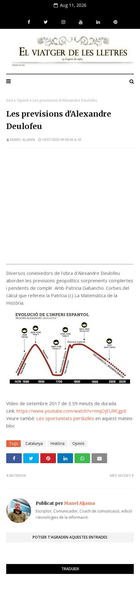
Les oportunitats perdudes (65, 418)
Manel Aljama (22, 139)
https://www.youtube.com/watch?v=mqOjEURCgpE (71, 411)
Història (58, 443)
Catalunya (34, 443)
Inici (9, 100)
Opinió (23, 100)
